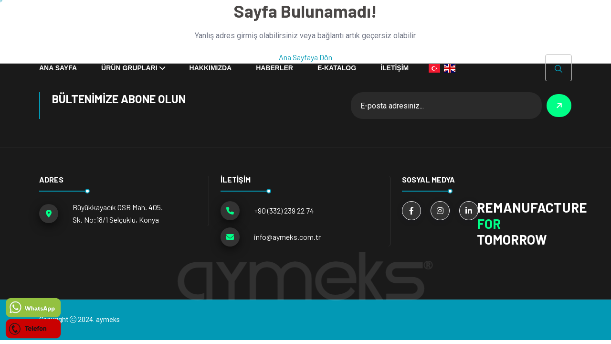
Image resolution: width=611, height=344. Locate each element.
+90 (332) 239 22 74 (284, 210)
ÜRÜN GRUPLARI (129, 68)
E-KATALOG (336, 68)
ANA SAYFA (58, 68)
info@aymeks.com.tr (287, 236)
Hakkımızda (211, 68)
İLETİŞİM (394, 68)
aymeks (108, 319)
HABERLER (274, 68)
